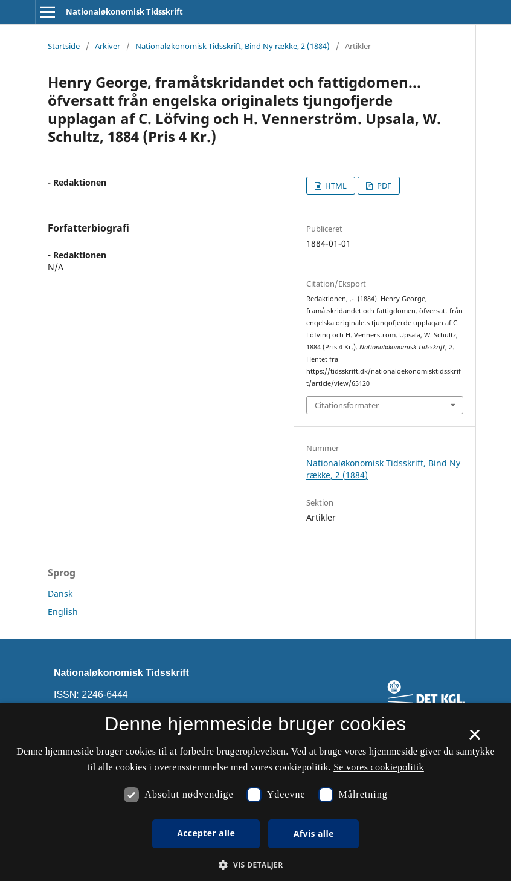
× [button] (474, 738)
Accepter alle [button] (206, 833)
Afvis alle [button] (314, 833)
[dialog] (255, 792)
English (63, 611)
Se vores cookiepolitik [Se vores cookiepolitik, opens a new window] (378, 767)
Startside (64, 46)
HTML (335, 185)
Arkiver (107, 46)
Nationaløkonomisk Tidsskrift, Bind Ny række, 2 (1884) (232, 46)
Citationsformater (347, 405)
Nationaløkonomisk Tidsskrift (124, 11)
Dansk (60, 593)
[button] (255, 865)
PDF (383, 185)
